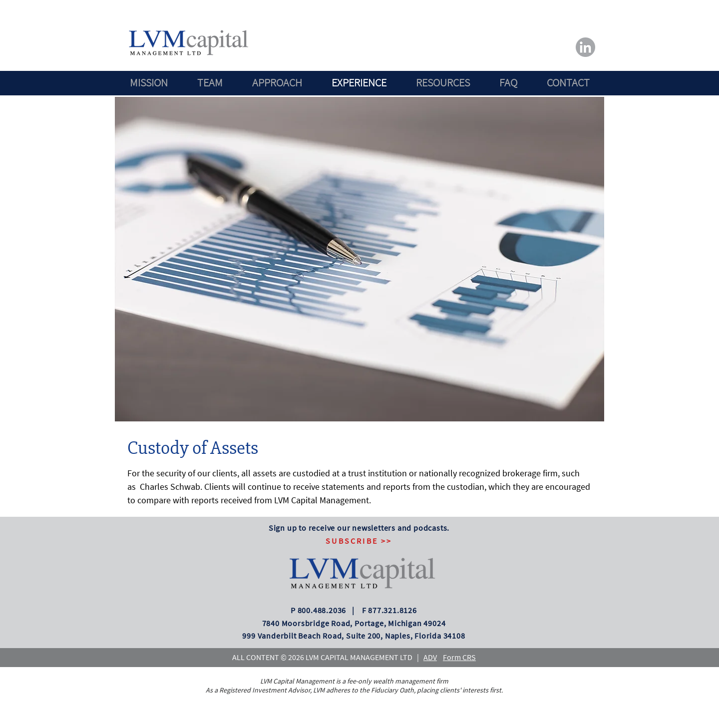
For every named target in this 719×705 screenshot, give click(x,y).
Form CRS (459, 657)
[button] (359, 541)
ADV (430, 657)
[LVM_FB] (585, 47)
